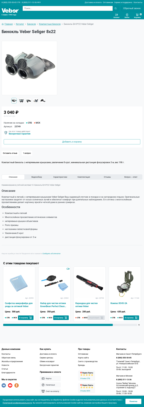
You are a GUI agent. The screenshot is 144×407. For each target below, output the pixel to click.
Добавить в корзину (72, 142)
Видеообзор (36, 177)
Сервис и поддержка (123, 2)
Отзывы (107, 177)
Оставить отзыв (10, 153)
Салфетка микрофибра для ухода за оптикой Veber (19, 305)
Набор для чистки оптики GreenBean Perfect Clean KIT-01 (53, 305)
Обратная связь (9, 358)
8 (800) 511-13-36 (29, 2)
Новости (5, 365)
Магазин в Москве (124, 376)
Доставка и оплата (93, 2)
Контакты (138, 2)
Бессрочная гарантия (19, 133)
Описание (13, 177)
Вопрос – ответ (130, 177)
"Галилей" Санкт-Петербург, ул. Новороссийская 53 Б (128, 362)
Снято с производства (88, 361)
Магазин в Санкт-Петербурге (128, 354)
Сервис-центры (46, 358)
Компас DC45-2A (119, 303)
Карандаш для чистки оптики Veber (86, 305)
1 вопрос (27, 153)
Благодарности (8, 373)
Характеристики (60, 177)
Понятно (133, 401)
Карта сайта (83, 358)
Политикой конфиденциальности (17, 403)
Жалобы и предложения (12, 361)
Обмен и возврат (47, 361)
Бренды (81, 365)
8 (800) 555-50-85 (9, 2)
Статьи (5, 369)
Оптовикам (108, 2)
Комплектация (84, 177)
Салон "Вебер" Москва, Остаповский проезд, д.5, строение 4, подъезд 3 (127, 385)
